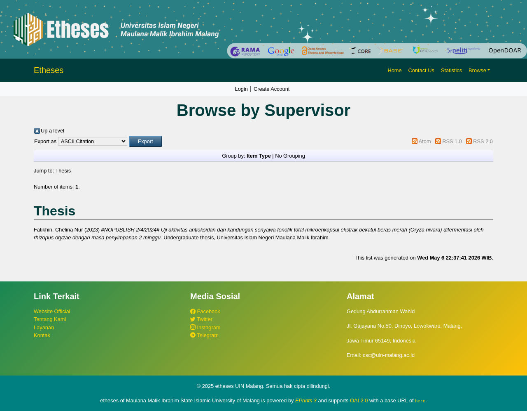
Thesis (63, 171)
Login (241, 89)
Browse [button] (477, 70)
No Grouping (290, 156)
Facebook (205, 311)
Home (394, 70)
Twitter (201, 319)
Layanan (44, 327)
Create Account (272, 89)
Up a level (52, 131)
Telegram (204, 335)
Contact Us (421, 70)
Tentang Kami (50, 319)
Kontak (42, 335)
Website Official (52, 311)
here (420, 401)
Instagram (205, 327)
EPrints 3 (306, 400)
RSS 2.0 (483, 141)
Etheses (48, 70)
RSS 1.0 (452, 141)
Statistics (451, 70)
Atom (425, 141)
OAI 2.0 (359, 400)
